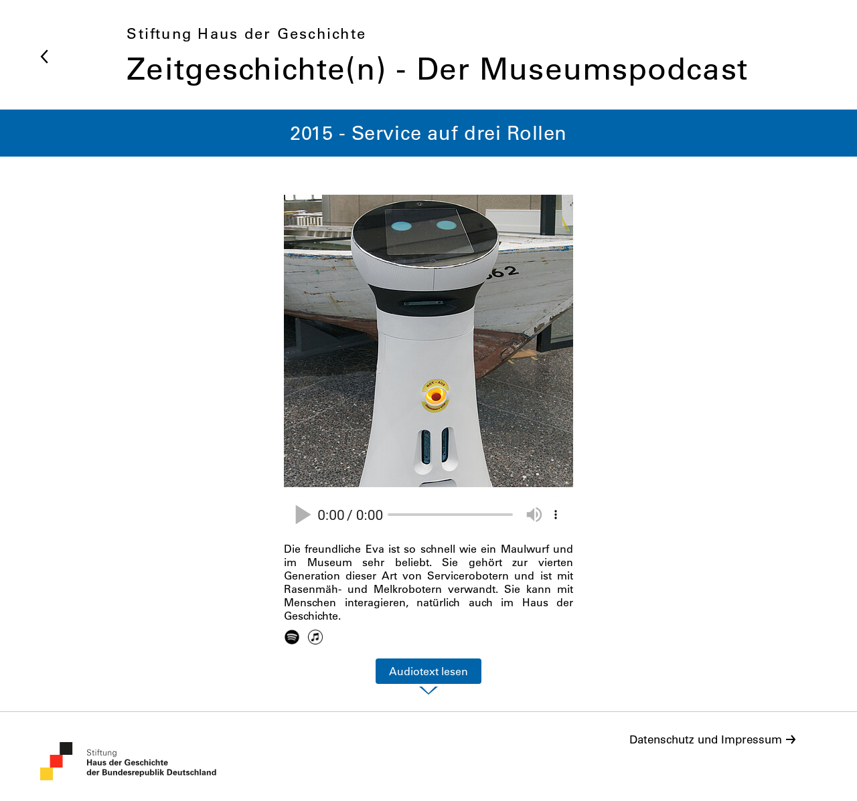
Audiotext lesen (428, 671)
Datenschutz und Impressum (705, 739)
